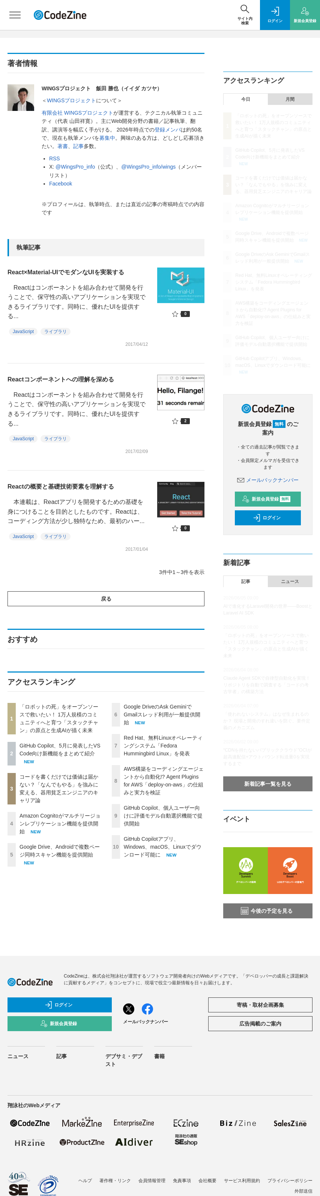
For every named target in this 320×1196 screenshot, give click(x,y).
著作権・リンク (115, 1180)
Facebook (60, 184)
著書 (62, 146)
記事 (78, 146)
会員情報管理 (151, 1180)
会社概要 (207, 1180)
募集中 (107, 138)
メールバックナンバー (268, 480)
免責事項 (182, 1180)
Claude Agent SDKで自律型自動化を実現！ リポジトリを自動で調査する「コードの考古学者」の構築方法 (266, 685)
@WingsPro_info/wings (148, 167)
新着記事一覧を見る (267, 784)
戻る (106, 599)
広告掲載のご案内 (260, 1024)
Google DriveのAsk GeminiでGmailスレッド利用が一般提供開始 (162, 714)
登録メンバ (168, 130)
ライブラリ (55, 331)
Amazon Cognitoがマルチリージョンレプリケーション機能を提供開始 (60, 823)
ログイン (267, 518)
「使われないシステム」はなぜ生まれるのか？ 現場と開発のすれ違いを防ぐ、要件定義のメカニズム (266, 721)
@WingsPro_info (75, 167)
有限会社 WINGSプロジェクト (77, 113)
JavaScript (23, 331)
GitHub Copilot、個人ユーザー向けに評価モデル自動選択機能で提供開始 (163, 816)
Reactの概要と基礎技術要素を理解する (61, 486)
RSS (54, 158)
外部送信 (303, 1191)
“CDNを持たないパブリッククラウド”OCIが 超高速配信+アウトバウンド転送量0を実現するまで (269, 757)
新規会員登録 (266, 499)
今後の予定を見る (267, 911)
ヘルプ (85, 1180)
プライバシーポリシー (289, 1180)
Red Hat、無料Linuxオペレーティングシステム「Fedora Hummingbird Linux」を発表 (163, 745)
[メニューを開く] (15, 15)
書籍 (159, 1056)
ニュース (290, 581)
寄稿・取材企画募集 (260, 1005)
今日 (245, 99)
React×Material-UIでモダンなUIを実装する (66, 272)
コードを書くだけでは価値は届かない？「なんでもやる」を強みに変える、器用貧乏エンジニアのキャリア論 (273, 184)
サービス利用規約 (242, 1180)
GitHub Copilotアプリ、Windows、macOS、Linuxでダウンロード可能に (162, 847)
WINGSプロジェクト (71, 100)
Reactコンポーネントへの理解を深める (61, 379)
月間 (289, 99)
